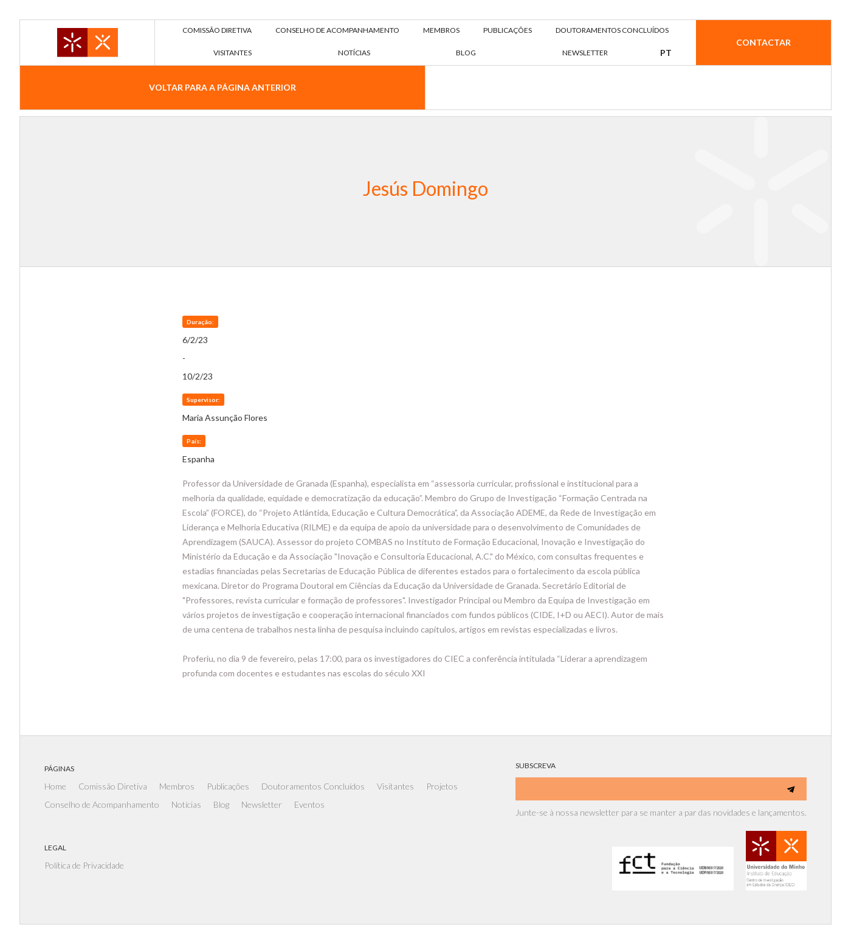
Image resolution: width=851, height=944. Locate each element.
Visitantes (395, 786)
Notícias (186, 804)
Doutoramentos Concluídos (313, 786)
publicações (507, 30)
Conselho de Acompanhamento (101, 804)
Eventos (309, 804)
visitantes (232, 52)
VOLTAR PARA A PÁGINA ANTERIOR (222, 87)
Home (55, 786)
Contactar (763, 42)
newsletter (585, 52)
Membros (177, 786)
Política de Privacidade (84, 865)
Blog (221, 804)
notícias (354, 52)
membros (441, 30)
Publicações (228, 786)
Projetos (442, 786)
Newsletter (261, 804)
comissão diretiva (217, 30)
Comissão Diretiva (112, 786)
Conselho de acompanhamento (337, 30)
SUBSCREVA (535, 765)
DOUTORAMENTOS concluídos (612, 30)
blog (466, 52)
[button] (666, 53)
